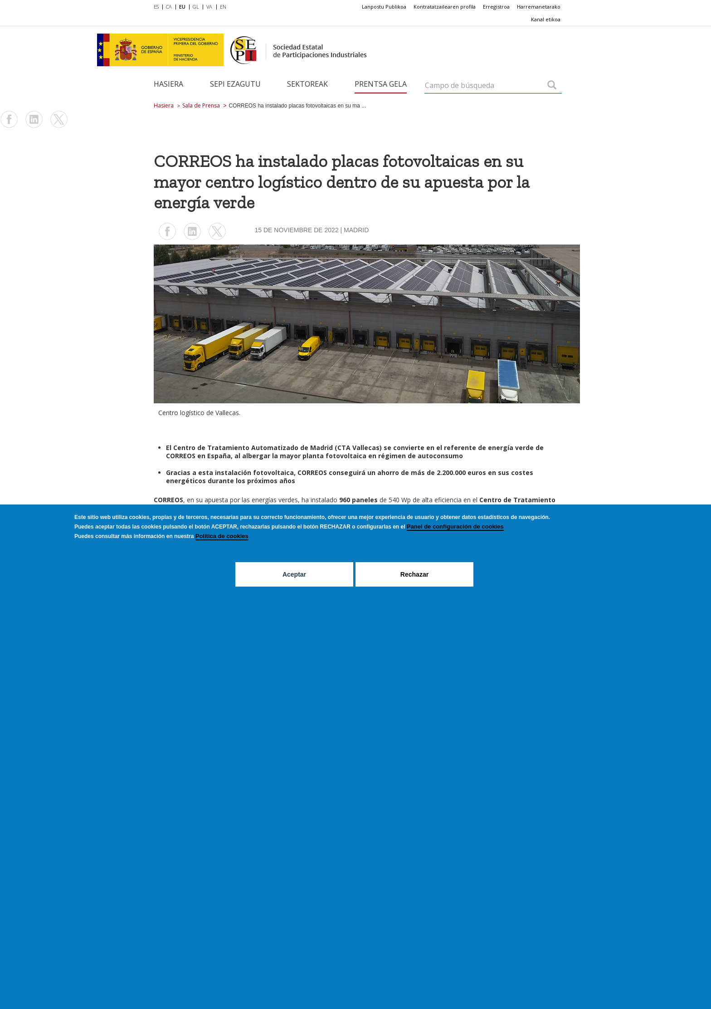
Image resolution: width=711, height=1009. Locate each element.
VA (209, 6)
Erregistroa (496, 6)
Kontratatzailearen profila (445, 6)
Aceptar (294, 574)
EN (223, 6)
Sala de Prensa (201, 105)
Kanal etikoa (545, 19)
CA (169, 6)
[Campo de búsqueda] (552, 86)
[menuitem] (158, 7)
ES (156, 6)
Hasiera (168, 84)
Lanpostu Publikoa (384, 6)
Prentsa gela (381, 84)
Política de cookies (221, 536)
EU (182, 6)
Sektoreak (307, 84)
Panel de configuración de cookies (455, 526)
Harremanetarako (538, 6)
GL (196, 6)
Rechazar (414, 574)
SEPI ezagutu (235, 84)
